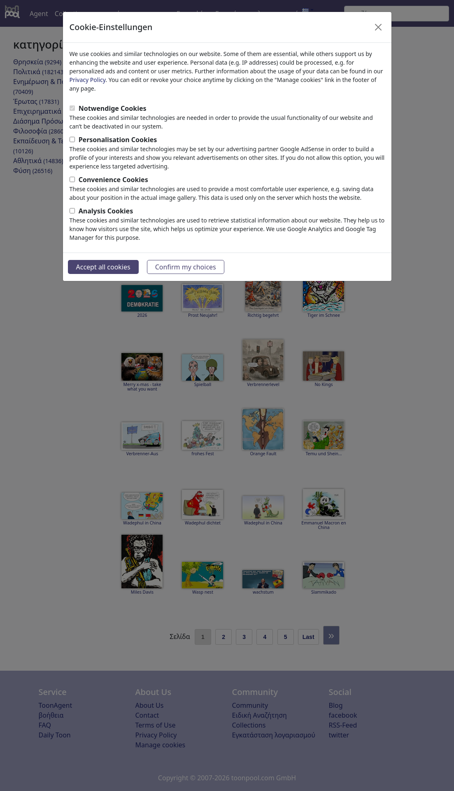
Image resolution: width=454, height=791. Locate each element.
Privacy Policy (88, 80)
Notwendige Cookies (113, 108)
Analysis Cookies (106, 210)
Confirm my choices (185, 266)
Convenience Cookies (113, 179)
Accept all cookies (103, 266)
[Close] (378, 27)
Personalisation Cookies (118, 139)
